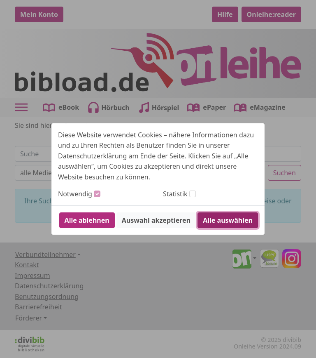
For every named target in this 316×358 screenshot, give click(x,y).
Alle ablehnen (87, 220)
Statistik (175, 193)
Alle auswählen (228, 220)
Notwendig (75, 193)
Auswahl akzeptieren (156, 220)
